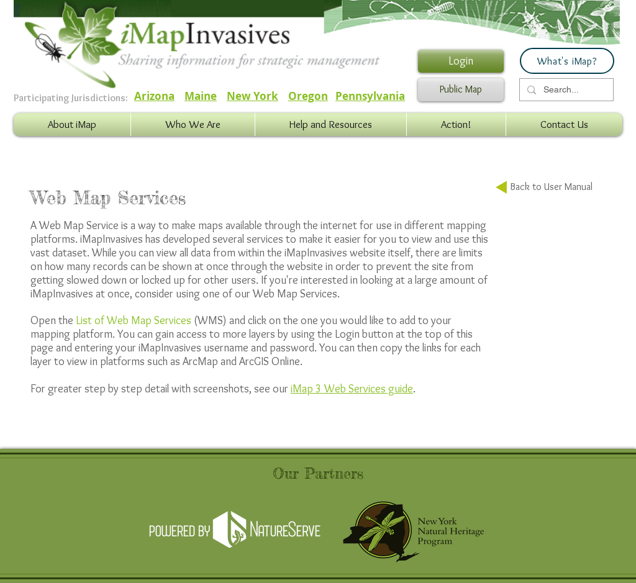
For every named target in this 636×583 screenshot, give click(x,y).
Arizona (154, 96)
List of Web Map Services (133, 320)
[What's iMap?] (567, 61)
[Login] (461, 61)
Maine (200, 96)
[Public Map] (461, 89)
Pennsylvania (370, 96)
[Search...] (565, 90)
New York (252, 96)
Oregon (308, 96)
